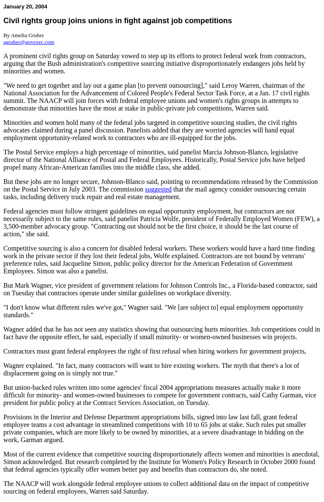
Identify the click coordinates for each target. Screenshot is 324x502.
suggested (158, 189)
